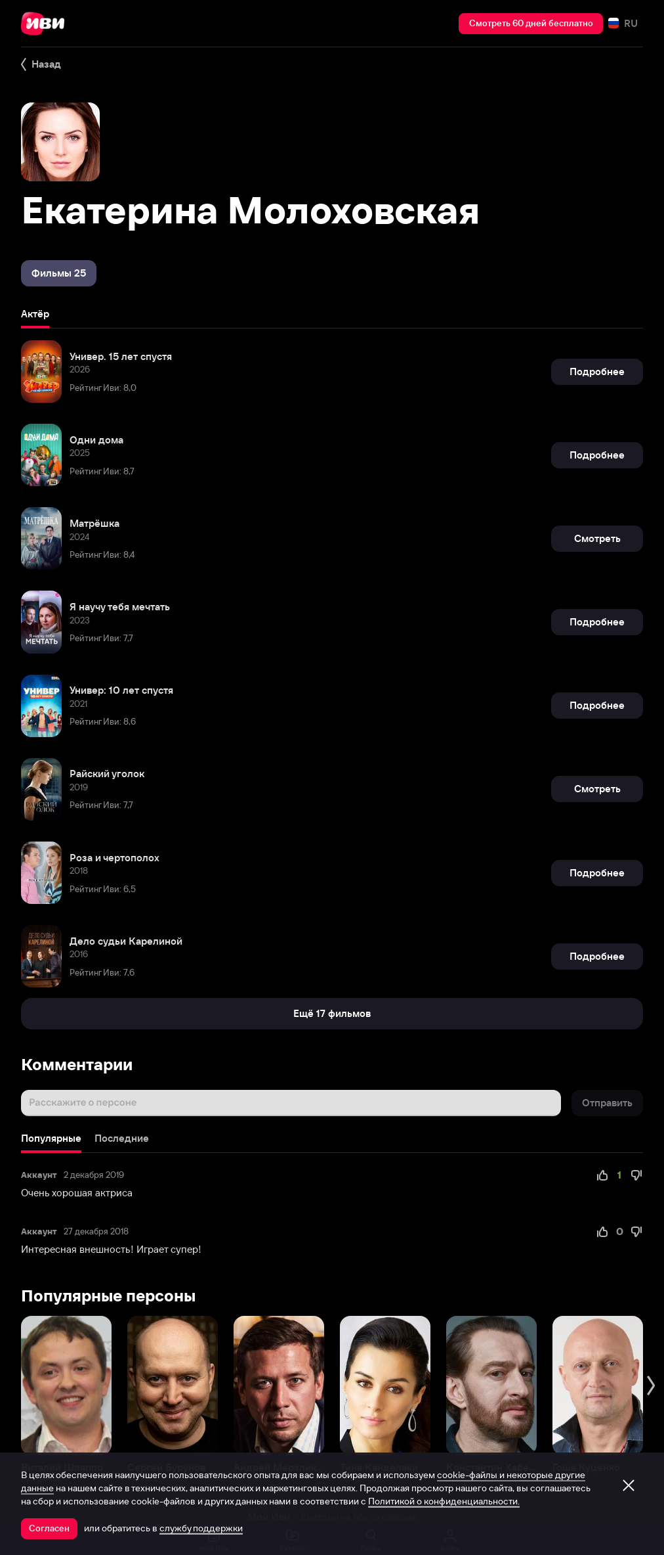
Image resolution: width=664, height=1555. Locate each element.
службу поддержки (201, 1528)
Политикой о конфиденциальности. (444, 1501)
